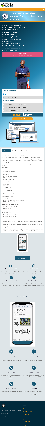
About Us (27, 414)
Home (26, 408)
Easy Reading (33, 388)
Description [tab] (6, 150)
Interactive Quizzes (34, 372)
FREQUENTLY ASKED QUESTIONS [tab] (20, 150)
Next (22, 119)
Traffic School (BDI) (28, 411)
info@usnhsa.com (6, 417)
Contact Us (27, 417)
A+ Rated (15, 50)
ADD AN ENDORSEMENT (9, 100)
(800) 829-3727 (6, 416)
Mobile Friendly (34, 356)
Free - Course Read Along (9, 90)
